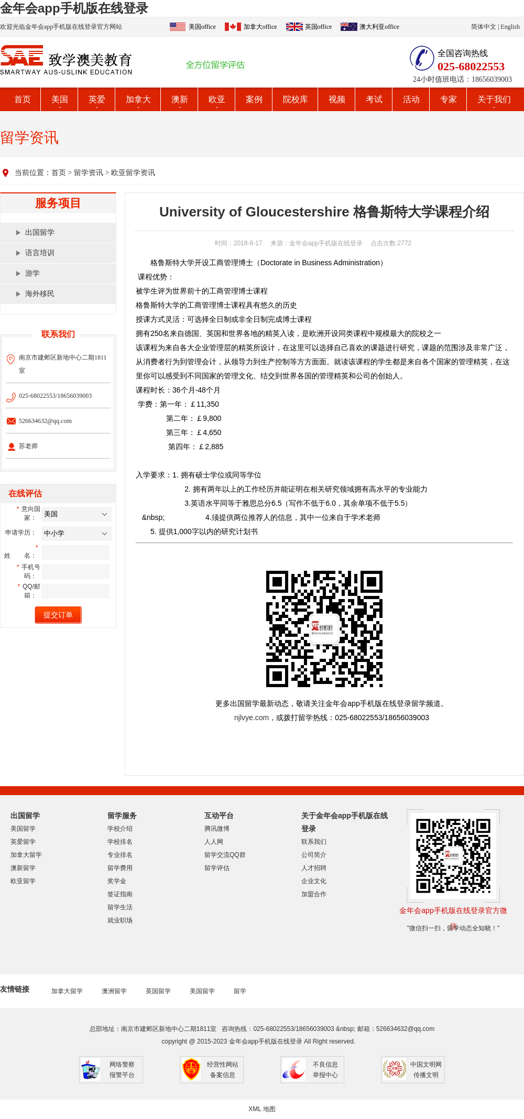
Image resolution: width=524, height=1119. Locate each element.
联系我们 (313, 841)
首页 (22, 99)
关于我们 (494, 99)
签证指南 (120, 894)
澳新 (179, 99)
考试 (374, 99)
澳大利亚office (379, 26)
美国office (202, 26)
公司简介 (313, 855)
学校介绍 (120, 828)
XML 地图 (262, 1109)
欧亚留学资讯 (133, 173)
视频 (337, 99)
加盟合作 (313, 894)
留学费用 (120, 868)
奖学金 (116, 881)
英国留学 (158, 991)
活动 (411, 99)
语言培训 (39, 253)
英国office (318, 26)
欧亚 (217, 99)
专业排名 (120, 855)
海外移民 (39, 294)
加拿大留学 (26, 855)
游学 (32, 273)
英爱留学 (23, 841)
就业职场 (120, 920)
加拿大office (260, 26)
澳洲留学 (114, 991)
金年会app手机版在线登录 (74, 8)
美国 (59, 99)
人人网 (213, 841)
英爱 (97, 99)
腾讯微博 (217, 828)
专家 (448, 99)
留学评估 (217, 868)
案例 (254, 99)
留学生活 (120, 907)
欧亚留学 (23, 881)
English (510, 26)
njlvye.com (251, 717)
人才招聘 (313, 868)
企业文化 (313, 881)
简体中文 (483, 26)
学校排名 (120, 841)
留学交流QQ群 (225, 855)
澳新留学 (23, 868)
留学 (240, 991)
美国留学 (23, 828)
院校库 (295, 99)
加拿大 (138, 99)
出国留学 (39, 232)
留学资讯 (88, 173)
